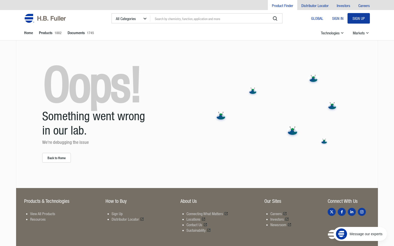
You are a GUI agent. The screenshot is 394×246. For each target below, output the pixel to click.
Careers (364, 5)
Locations (196, 219)
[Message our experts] (360, 234)
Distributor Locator (315, 5)
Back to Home (56, 158)
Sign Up (359, 18)
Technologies (333, 32)
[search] (275, 19)
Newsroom (280, 224)
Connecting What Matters (207, 213)
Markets (361, 32)
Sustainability (198, 230)
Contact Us (196, 224)
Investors (343, 5)
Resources (38, 219)
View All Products (42, 213)
